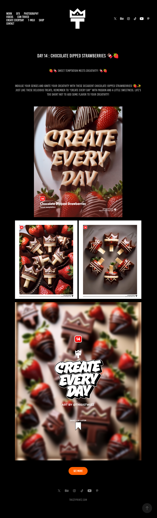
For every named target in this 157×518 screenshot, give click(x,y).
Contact (10, 23)
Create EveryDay (15, 20)
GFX (18, 13)
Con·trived (23, 17)
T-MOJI (31, 20)
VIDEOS (9, 17)
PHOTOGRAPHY (31, 13)
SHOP (41, 20)
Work (9, 13)
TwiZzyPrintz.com (78, 499)
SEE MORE (78, 471)
